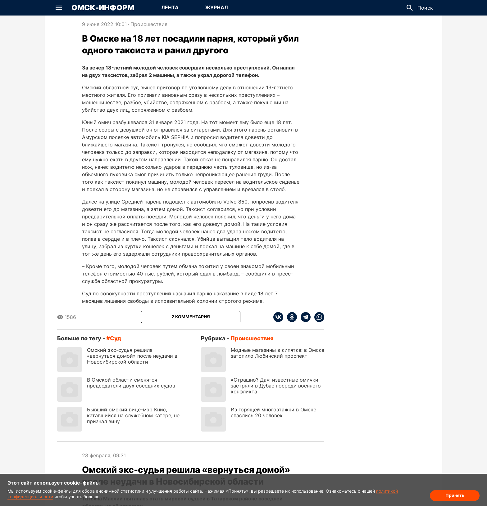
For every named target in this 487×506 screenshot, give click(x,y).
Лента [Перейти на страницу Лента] (170, 7)
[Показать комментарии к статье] (190, 317)
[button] (58, 8)
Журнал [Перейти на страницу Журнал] (216, 7)
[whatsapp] (317, 317)
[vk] (278, 317)
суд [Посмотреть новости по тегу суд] (115, 338)
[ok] (290, 317)
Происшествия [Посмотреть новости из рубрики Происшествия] (148, 24)
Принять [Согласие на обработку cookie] (454, 495)
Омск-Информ (102, 7)
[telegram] (304, 317)
